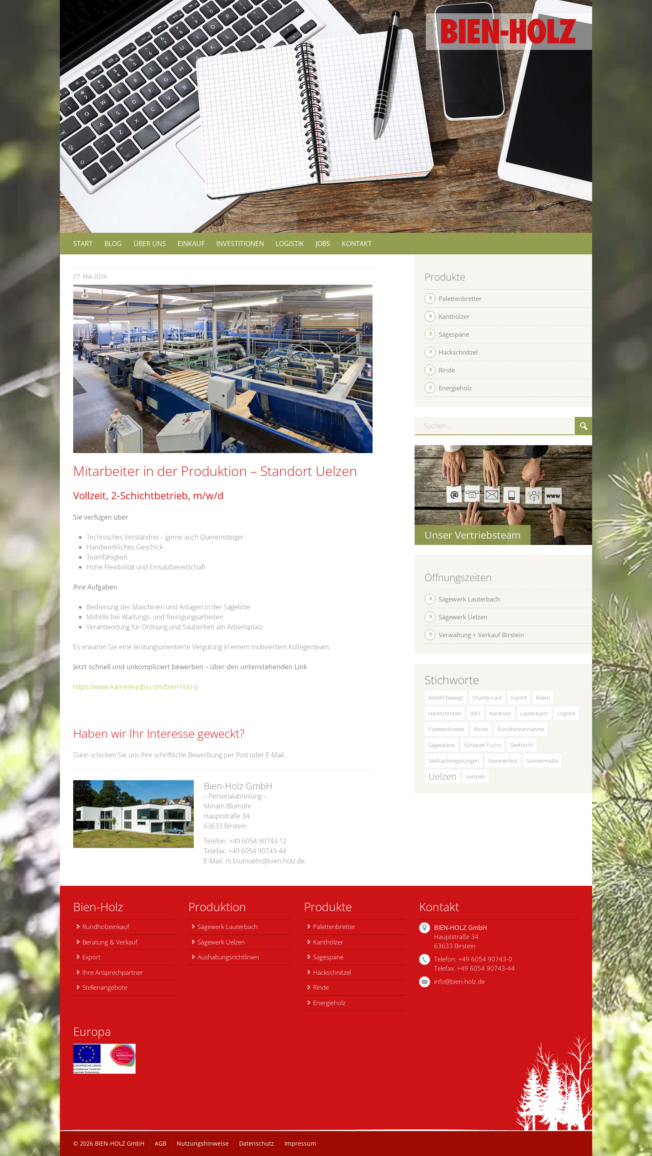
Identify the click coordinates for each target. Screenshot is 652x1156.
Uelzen (442, 776)
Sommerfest (502, 760)
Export (519, 697)
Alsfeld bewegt (445, 697)
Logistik (566, 713)
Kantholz (500, 713)
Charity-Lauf (487, 697)
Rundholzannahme (520, 729)
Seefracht (521, 745)
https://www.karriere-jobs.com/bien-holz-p (136, 686)
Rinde (481, 729)
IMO (475, 713)
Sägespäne (441, 745)
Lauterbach (534, 713)
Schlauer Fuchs (482, 745)
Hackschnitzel (444, 713)
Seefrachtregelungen (453, 760)
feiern (543, 697)
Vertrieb (475, 776)
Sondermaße (542, 760)
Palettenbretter (446, 729)
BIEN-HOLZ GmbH (119, 1143)
